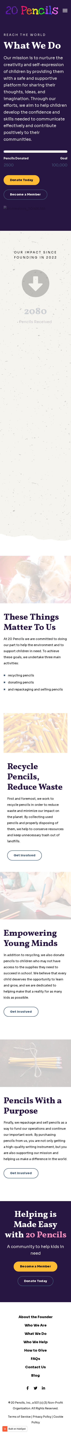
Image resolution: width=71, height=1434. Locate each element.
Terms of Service (19, 1416)
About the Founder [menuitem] (36, 1317)
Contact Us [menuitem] (35, 1367)
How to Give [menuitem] (35, 1350)
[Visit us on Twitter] (35, 1388)
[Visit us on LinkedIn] (43, 1388)
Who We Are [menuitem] (36, 1325)
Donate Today (21, 180)
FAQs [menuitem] (35, 1359)
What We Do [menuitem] (36, 1334)
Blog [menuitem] (35, 1375)
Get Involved (25, 855)
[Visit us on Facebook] (27, 1388)
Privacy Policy (42, 1416)
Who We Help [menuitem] (35, 1342)
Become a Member (25, 194)
